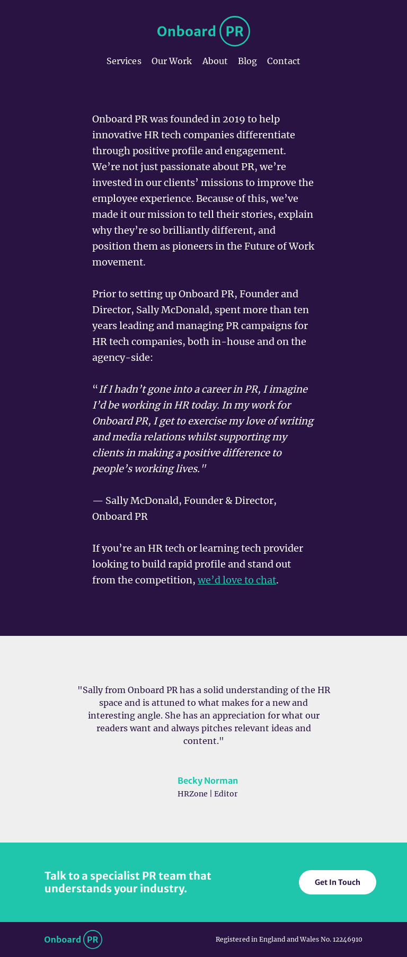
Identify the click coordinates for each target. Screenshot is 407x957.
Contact (283, 61)
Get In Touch (337, 882)
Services (124, 61)
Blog (247, 61)
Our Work (172, 61)
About (215, 61)
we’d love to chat (237, 580)
